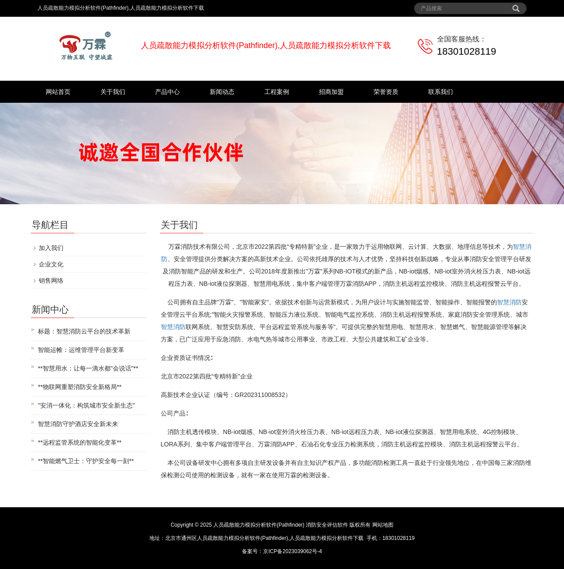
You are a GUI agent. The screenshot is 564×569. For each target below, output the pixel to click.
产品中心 (167, 91)
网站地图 (382, 525)
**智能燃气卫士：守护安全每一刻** (86, 460)
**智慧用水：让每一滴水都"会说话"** (88, 368)
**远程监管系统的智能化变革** (80, 442)
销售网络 (51, 280)
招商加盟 (331, 91)
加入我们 (51, 247)
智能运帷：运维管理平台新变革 (81, 349)
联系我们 (440, 91)
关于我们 (112, 91)
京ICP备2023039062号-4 (292, 551)
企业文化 (51, 264)
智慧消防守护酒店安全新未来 (78, 423)
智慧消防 (509, 302)
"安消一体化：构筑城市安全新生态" (86, 405)
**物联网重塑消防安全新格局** (80, 386)
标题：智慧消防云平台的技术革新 (84, 331)
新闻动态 (222, 91)
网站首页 (58, 91)
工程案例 (276, 91)
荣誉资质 (386, 91)
